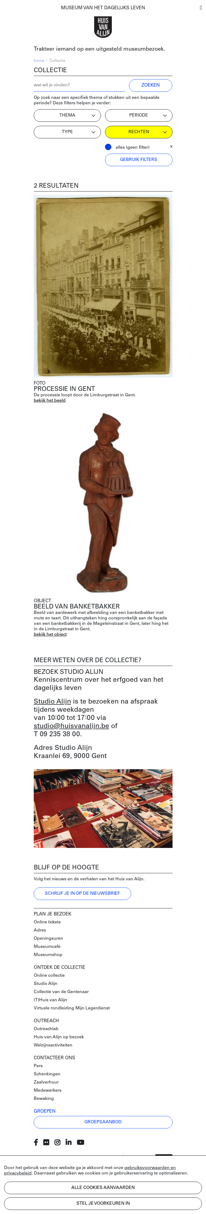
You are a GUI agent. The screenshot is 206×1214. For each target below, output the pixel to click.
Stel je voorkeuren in (103, 1203)
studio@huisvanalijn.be (71, 726)
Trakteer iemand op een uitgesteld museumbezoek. (99, 49)
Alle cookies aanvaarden (103, 1188)
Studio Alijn (52, 701)
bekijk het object (50, 634)
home (39, 61)
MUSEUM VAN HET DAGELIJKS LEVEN (103, 8)
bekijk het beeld (50, 400)
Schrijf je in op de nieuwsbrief (82, 894)
